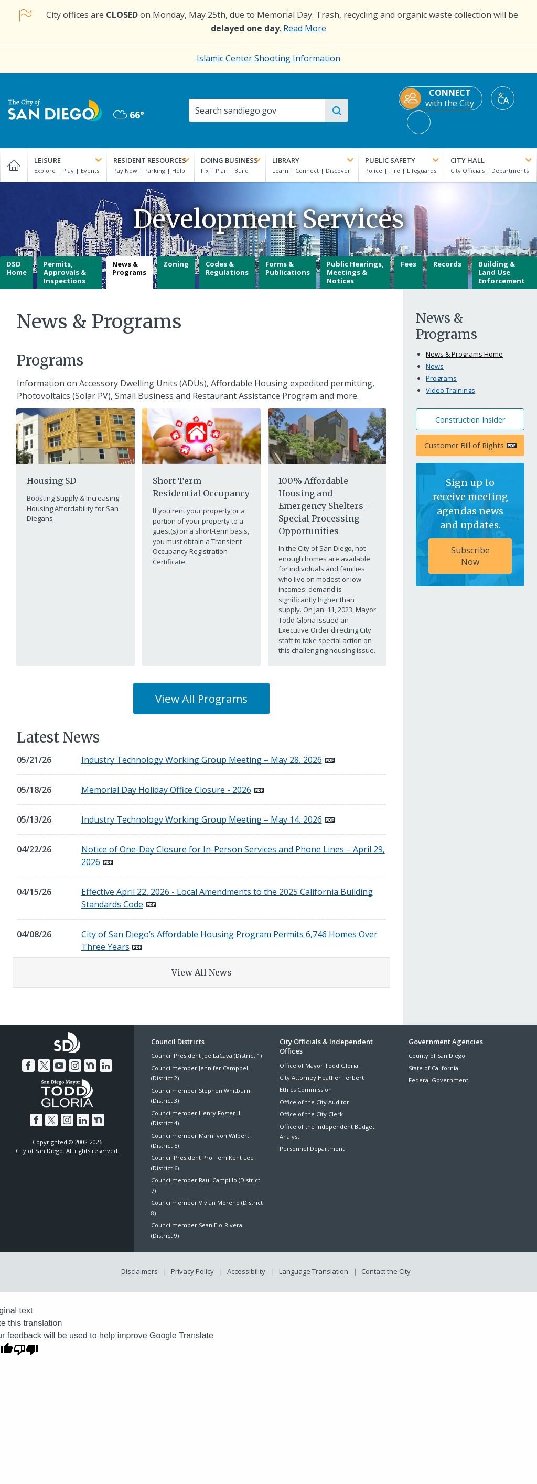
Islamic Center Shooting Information (268, 58)
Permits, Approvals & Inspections (65, 272)
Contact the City (386, 1271)
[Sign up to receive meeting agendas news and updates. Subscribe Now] (470, 524)
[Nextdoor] (90, 1065)
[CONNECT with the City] (440, 98)
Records (447, 264)
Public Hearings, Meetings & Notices (355, 272)
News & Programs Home (464, 354)
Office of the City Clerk (311, 1114)
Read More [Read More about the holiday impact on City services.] (304, 28)
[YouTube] (59, 1065)
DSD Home (16, 268)
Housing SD (51, 480)
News (435, 366)
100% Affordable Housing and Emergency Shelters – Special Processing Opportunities (325, 505)
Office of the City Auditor (314, 1102)
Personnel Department (312, 1149)
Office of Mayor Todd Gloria (319, 1065)
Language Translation (313, 1271)
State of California (433, 1068)
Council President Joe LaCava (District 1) (206, 1055)
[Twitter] (44, 1065)
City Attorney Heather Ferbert (322, 1077)
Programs (441, 378)
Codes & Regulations (227, 268)
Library (314, 160)
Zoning (176, 264)
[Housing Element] (75, 435)
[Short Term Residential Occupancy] (201, 435)
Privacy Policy (192, 1271)
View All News (201, 972)
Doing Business (232, 160)
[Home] (13, 165)
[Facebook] (28, 1065)
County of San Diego (437, 1055)
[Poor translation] (25, 1349)
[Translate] (502, 98)
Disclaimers (139, 1271)
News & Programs (129, 268)
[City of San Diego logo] (55, 109)
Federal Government (438, 1080)
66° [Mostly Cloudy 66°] (128, 114)
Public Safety (403, 160)
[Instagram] (75, 1065)
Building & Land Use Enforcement (501, 272)
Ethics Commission (306, 1089)
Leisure (69, 160)
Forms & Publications (287, 268)
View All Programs (201, 698)
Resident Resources (152, 160)
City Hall (492, 160)
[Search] (256, 110)
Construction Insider (470, 420)
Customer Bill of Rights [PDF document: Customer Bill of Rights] (464, 445)
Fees (408, 264)
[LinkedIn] (106, 1065)
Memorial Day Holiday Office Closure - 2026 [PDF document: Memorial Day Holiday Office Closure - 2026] (166, 789)
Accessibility (246, 1271)
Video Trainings (450, 390)
